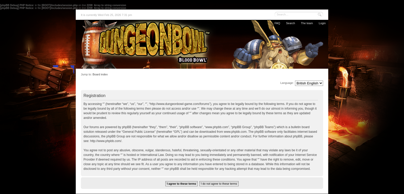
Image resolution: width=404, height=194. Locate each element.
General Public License (138, 132)
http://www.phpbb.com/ (105, 141)
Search (290, 23)
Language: (287, 82)
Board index (100, 74)
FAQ (277, 23)
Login (322, 23)
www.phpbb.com (235, 132)
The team (307, 23)
